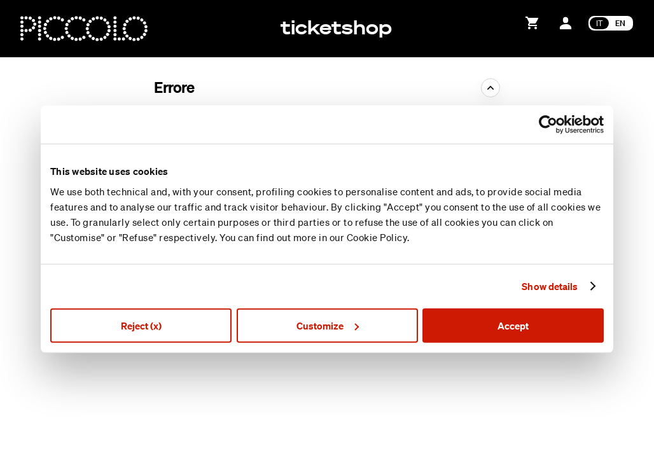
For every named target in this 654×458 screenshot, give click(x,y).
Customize (327, 325)
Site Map (517, 409)
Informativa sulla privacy (547, 438)
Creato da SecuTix (536, 395)
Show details (550, 286)
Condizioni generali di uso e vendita (569, 423)
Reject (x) (141, 325)
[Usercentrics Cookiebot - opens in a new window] (548, 124)
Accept (513, 325)
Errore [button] (174, 87)
